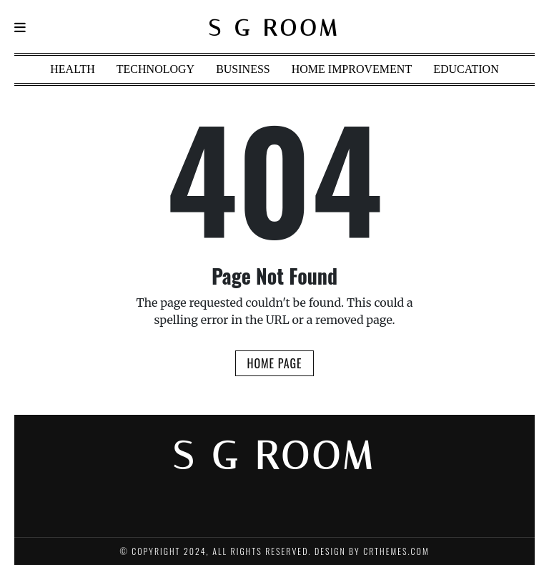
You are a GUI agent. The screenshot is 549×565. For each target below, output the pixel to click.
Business (243, 69)
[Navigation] (20, 27)
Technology (155, 69)
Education (466, 69)
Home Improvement (352, 69)
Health (72, 69)
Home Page (274, 363)
